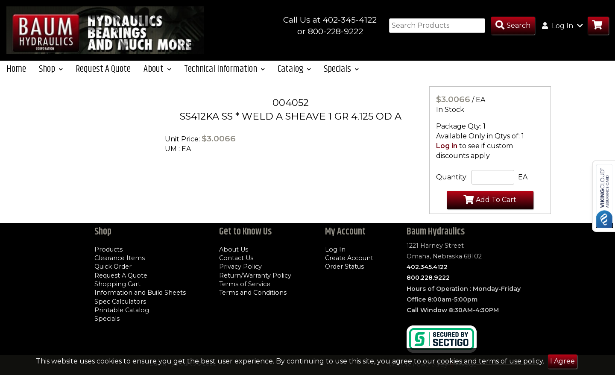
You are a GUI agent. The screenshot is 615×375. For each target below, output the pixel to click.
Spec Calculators (120, 301)
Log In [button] (562, 25)
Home (16, 72)
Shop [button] (51, 72)
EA (522, 181)
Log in (446, 150)
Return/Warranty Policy (255, 275)
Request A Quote (103, 72)
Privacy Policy (240, 267)
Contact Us (236, 258)
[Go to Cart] (598, 26)
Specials (107, 319)
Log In (335, 249)
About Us (233, 249)
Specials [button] (341, 72)
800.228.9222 (428, 278)
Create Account (349, 258)
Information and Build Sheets (140, 293)
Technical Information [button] (224, 72)
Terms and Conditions (253, 293)
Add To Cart (489, 203)
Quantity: (452, 181)
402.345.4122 (427, 267)
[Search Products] (513, 26)
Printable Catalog (121, 310)
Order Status (344, 267)
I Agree (562, 361)
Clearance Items (119, 258)
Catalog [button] (294, 72)
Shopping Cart (117, 284)
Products (108, 249)
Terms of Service (244, 284)
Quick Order (113, 267)
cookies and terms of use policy (490, 361)
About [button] (157, 72)
